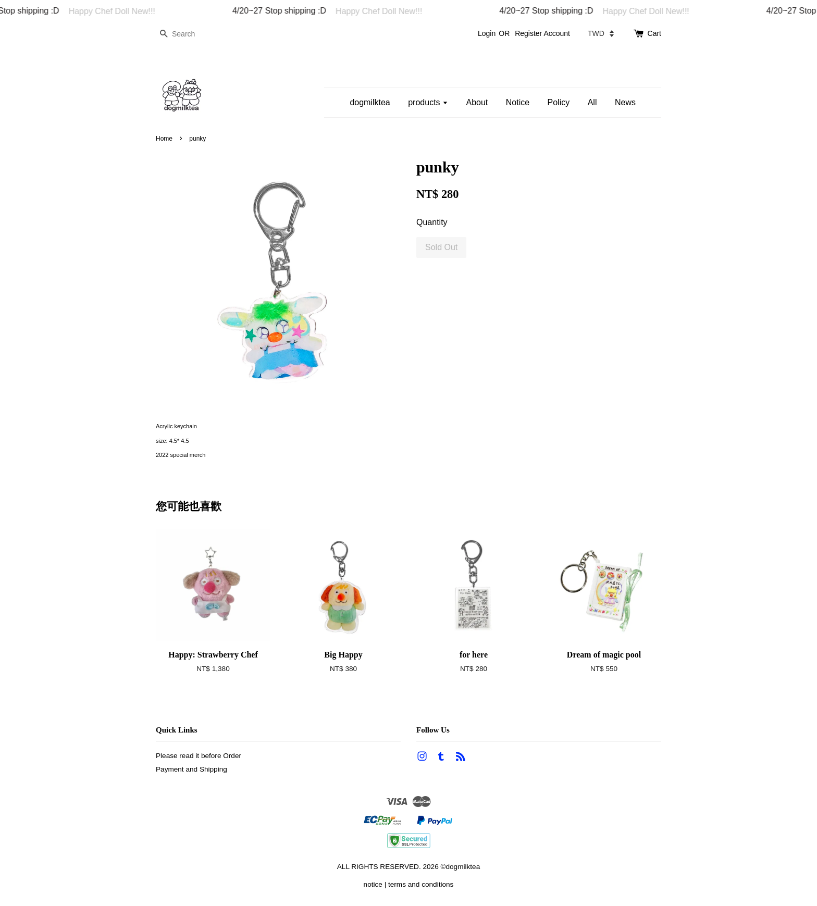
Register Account (542, 33)
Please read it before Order (198, 756)
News (625, 102)
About (477, 102)
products (428, 102)
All (592, 102)
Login (487, 33)
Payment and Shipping (191, 769)
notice (373, 884)
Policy (559, 102)
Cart (654, 33)
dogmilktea (370, 102)
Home (164, 138)
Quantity (432, 222)
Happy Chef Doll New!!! (117, 11)
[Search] (187, 34)
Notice (517, 102)
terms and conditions (420, 884)
